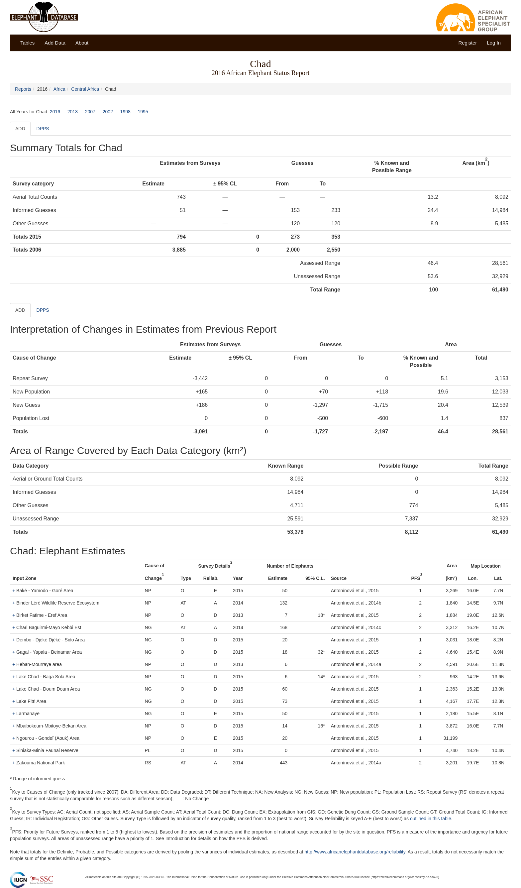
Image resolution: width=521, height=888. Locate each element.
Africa (59, 89)
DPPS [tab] (43, 128)
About (81, 43)
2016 (55, 111)
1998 (125, 111)
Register (467, 43)
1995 (143, 111)
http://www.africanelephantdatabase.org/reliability (354, 851)
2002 (108, 111)
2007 (90, 111)
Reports (23, 89)
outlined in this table (430, 818)
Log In (494, 43)
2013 (72, 111)
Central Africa (85, 89)
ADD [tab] (20, 128)
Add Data (55, 43)
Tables (27, 43)
